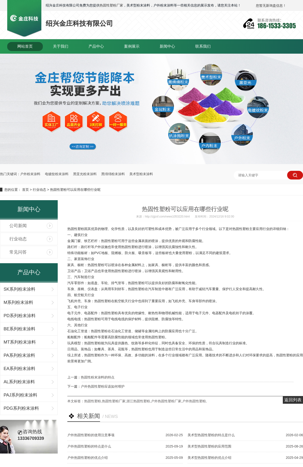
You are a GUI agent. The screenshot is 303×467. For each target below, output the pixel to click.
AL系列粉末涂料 (19, 381)
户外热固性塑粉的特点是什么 (89, 446)
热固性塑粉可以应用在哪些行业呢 (75, 190)
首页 (25, 190)
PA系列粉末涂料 (19, 355)
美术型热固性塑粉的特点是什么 (211, 435)
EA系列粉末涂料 (19, 368)
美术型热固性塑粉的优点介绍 (209, 458)
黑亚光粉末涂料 (85, 174)
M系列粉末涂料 (18, 302)
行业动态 (39, 190)
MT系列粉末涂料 (20, 342)
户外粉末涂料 (30, 174)
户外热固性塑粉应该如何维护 (103, 386)
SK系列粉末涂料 (19, 289)
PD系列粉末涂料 (20, 315)
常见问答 (18, 252)
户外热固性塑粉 (194, 401)
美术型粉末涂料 (141, 174)
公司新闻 (18, 225)
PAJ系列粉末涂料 (20, 395)
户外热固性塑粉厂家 (166, 401)
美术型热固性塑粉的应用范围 (209, 446)
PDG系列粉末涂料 (21, 408)
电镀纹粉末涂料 (57, 174)
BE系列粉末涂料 (19, 328)
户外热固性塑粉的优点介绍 (87, 458)
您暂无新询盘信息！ (271, 5)
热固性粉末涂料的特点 (97, 377)
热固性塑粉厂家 (111, 5)
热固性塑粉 (92, 401)
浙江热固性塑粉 (138, 401)
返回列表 (293, 399)
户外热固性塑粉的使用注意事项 (90, 435)
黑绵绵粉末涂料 (113, 174)
